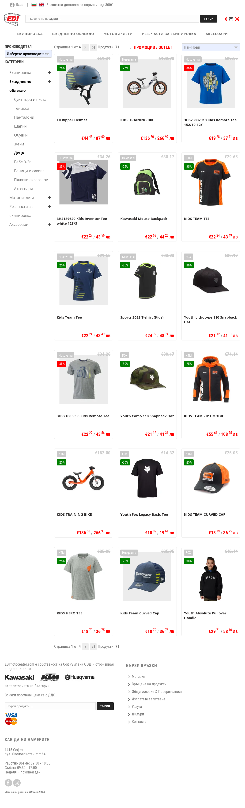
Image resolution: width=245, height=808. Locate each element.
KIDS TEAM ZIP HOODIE (204, 416)
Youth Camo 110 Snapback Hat (147, 416)
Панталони (24, 117)
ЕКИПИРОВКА (30, 33)
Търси (209, 18)
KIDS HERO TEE (69, 613)
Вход (16, 5)
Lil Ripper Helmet (72, 119)
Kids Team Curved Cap (139, 613)
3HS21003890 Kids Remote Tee (83, 416)
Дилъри (135, 714)
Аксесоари (23, 188)
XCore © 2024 (37, 792)
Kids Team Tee (69, 317)
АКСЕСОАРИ (217, 33)
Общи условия (140, 691)
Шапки (20, 126)
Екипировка (20, 72)
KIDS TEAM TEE (197, 218)
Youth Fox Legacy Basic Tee (144, 514)
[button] (28, 54)
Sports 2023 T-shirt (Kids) (141, 317)
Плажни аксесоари (31, 179)
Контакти (136, 721)
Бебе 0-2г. (23, 161)
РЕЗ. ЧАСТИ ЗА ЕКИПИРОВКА (169, 33)
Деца (19, 153)
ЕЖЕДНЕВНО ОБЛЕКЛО (73, 33)
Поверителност (170, 691)
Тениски (21, 108)
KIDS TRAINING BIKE (137, 119)
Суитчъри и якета (30, 99)
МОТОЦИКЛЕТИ (118, 33)
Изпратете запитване (145, 699)
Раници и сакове (29, 170)
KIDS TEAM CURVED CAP (205, 514)
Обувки (21, 135)
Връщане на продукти (146, 684)
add (49, 72)
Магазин (135, 676)
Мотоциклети (21, 197)
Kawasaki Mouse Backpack (143, 218)
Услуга (134, 706)
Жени (19, 144)
